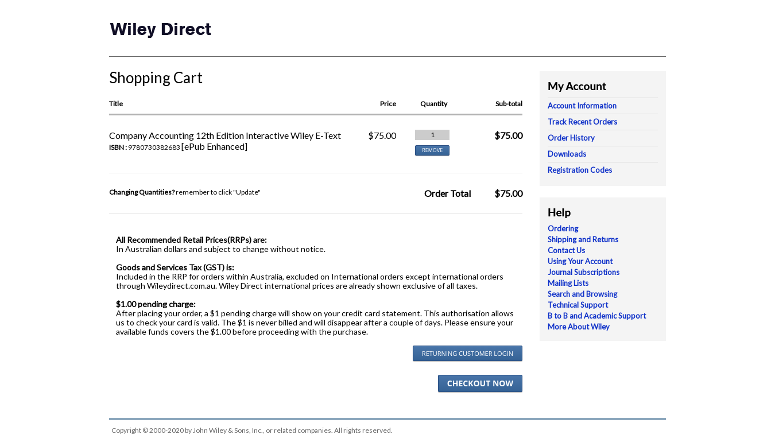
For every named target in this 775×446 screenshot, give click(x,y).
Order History (571, 137)
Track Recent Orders (582, 121)
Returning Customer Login (467, 353)
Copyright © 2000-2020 (147, 430)
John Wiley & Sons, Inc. (228, 430)
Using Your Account (580, 261)
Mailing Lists (568, 283)
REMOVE (432, 150)
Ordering (563, 228)
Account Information (582, 105)
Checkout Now (480, 383)
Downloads (567, 153)
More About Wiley (579, 326)
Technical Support (578, 304)
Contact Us (566, 250)
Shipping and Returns (583, 239)
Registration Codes (580, 169)
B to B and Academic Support (597, 315)
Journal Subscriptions (583, 272)
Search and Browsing (582, 293)
